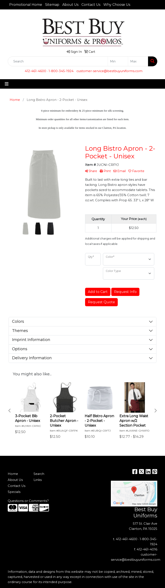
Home (13, 474)
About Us (70, 5)
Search (39, 474)
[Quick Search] (58, 61)
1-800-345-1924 (61, 71)
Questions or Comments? (28, 501)
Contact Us (90, 5)
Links (38, 480)
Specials (14, 492)
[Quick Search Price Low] (118, 61)
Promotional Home (25, 5)
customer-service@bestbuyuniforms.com (109, 71)
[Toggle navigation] (6, 84)
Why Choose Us (116, 5)
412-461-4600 (35, 71)
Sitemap (52, 5)
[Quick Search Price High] (138, 61)
